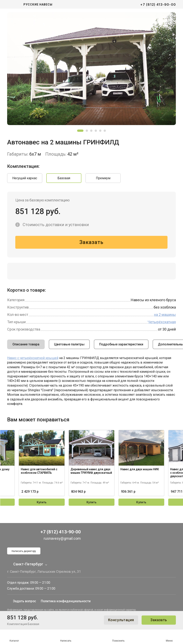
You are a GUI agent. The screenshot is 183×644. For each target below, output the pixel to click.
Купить (42, 503)
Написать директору (24, 546)
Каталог (14, 636)
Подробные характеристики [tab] (121, 345)
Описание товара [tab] (25, 345)
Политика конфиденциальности (58, 599)
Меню (169, 637)
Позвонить (118, 637)
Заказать (157, 620)
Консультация (118, 620)
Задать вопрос (15, 599)
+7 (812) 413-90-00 (158, 5)
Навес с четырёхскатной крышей (32, 358)
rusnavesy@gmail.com (58, 533)
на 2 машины (165, 315)
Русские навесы (37, 4)
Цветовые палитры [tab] (69, 345)
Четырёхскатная (162, 322)
